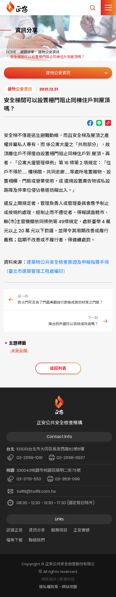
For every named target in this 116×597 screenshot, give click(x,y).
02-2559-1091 (29, 458)
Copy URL (107, 123)
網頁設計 (49, 579)
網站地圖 (69, 586)
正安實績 (81, 530)
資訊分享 (27, 52)
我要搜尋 (92, 7)
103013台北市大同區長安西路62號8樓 (50, 449)
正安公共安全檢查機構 (17, 7)
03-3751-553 (28, 479)
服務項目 (59, 530)
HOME (11, 52)
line (99, 123)
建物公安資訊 (48, 52)
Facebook (90, 123)
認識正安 (14, 530)
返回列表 (58, 368)
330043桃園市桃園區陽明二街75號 (48, 470)
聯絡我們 (37, 540)
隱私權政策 (48, 586)
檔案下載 (14, 540)
